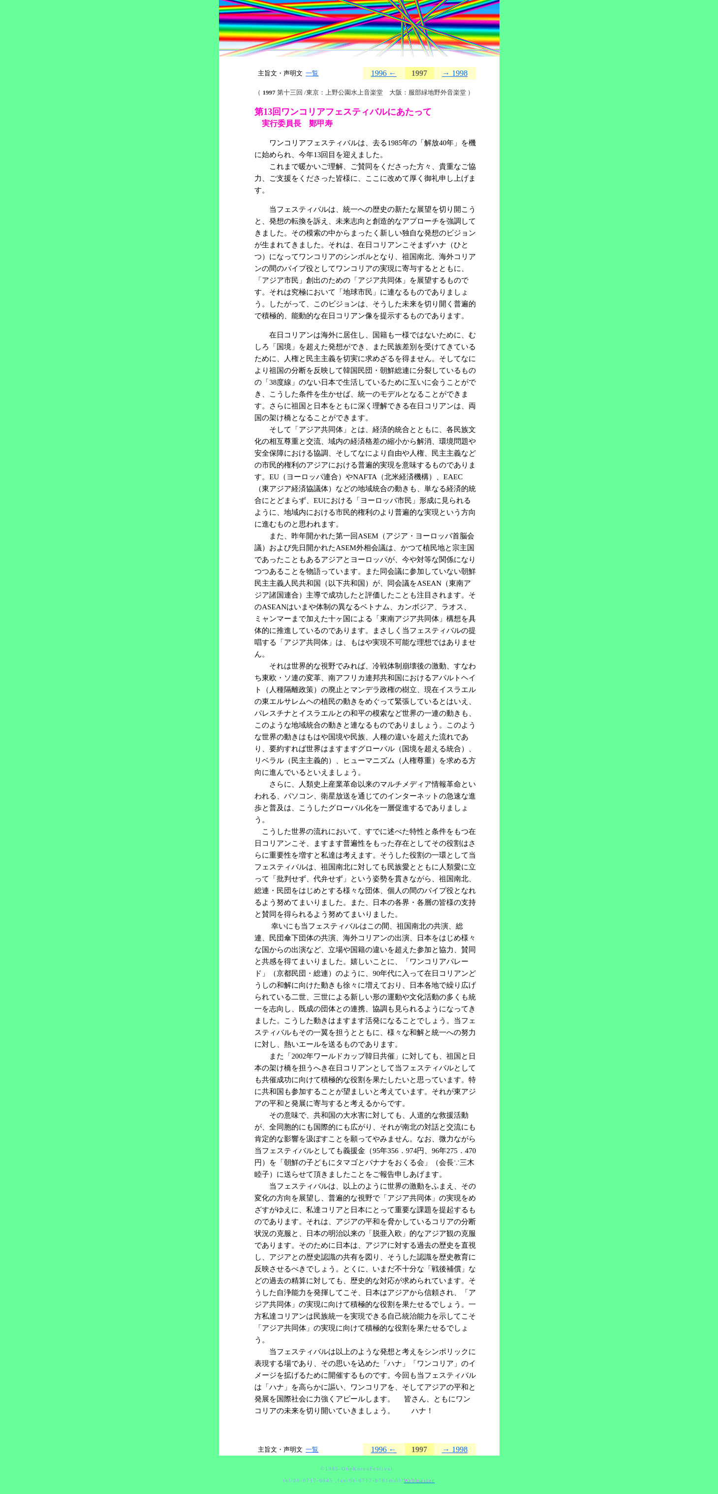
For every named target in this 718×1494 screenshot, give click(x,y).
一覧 (312, 73)
